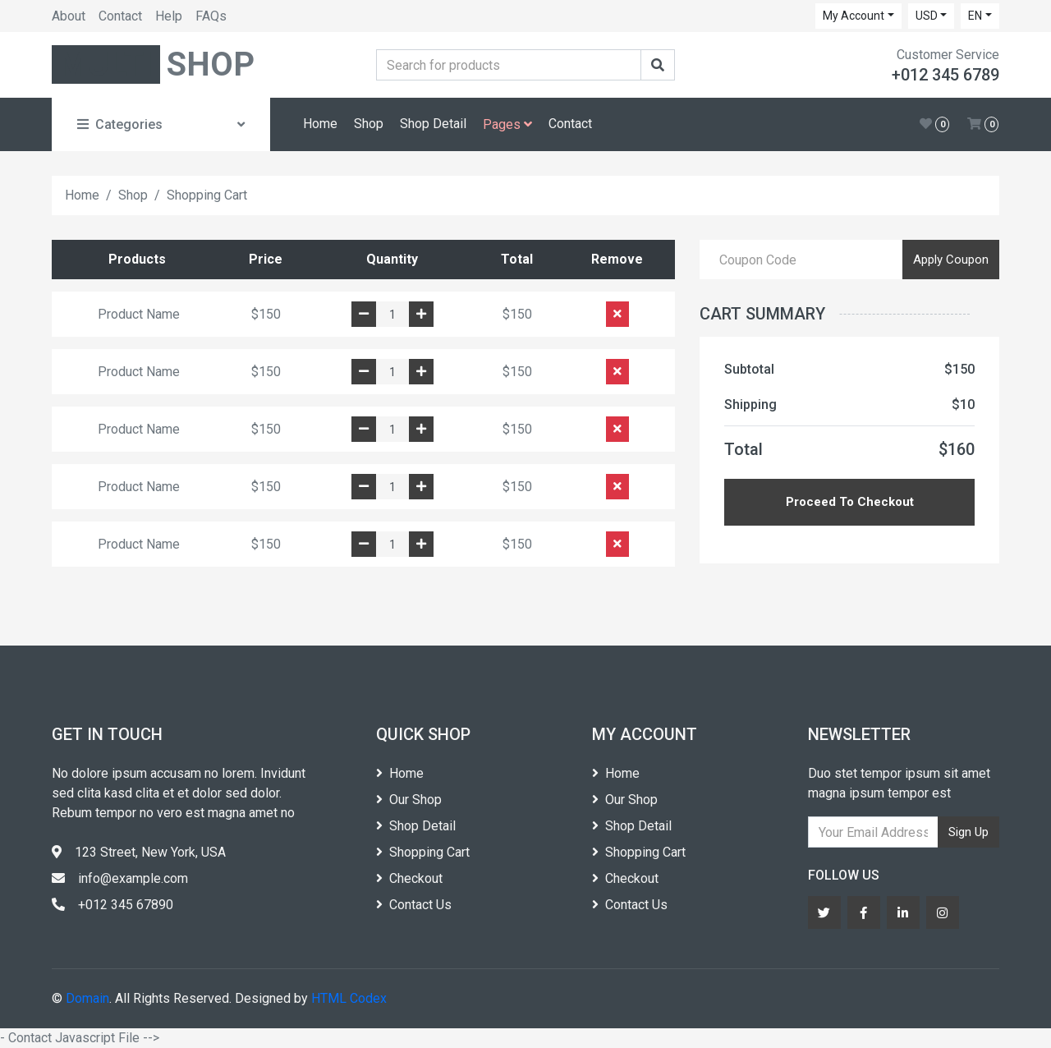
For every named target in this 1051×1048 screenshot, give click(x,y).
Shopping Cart (423, 852)
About (68, 16)
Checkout (409, 878)
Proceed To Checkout (850, 501)
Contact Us (414, 904)
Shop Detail (433, 123)
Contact (120, 16)
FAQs (211, 16)
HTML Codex (349, 998)
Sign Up (968, 832)
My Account (853, 15)
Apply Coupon (951, 259)
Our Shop (409, 799)
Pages (507, 124)
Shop (368, 123)
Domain (87, 998)
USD (927, 15)
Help (168, 16)
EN (975, 15)
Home (320, 123)
